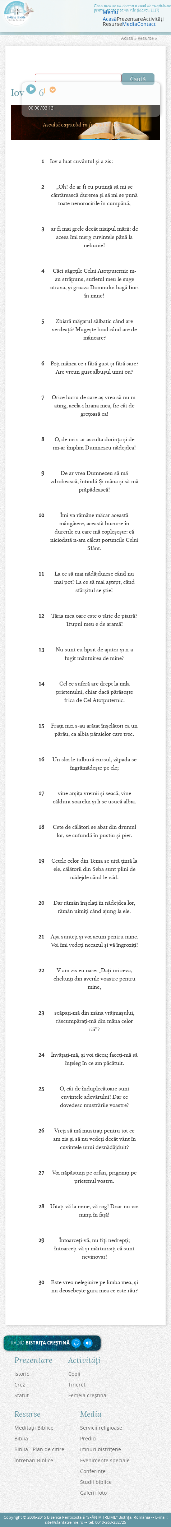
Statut (21, 1395)
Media (129, 24)
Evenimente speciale (105, 1460)
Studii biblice (96, 1481)
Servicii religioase (101, 1427)
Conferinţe (93, 1471)
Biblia (21, 1438)
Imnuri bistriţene (100, 1449)
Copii (74, 1373)
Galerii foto (93, 1492)
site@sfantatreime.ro (64, 1522)
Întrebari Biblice (33, 1460)
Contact (146, 24)
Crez (19, 1384)
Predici (88, 1438)
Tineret (77, 1384)
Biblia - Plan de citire (39, 1449)
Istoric (21, 1373)
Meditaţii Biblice (34, 1427)
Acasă (110, 19)
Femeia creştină (87, 1395)
